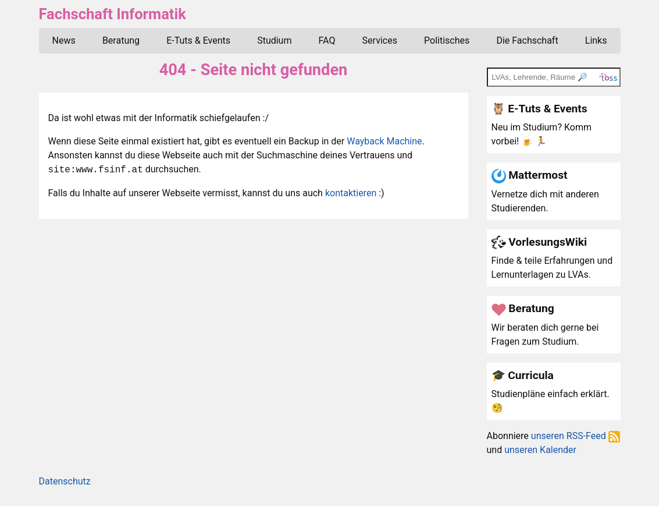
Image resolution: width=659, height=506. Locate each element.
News (64, 40)
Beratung (121, 40)
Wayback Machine (384, 141)
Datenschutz (65, 481)
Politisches (446, 40)
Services (379, 40)
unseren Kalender (540, 449)
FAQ (327, 40)
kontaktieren (350, 193)
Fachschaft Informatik (112, 14)
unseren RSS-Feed (575, 435)
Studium (274, 40)
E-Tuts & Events (198, 40)
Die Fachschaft (527, 40)
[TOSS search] (554, 77)
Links (596, 40)
